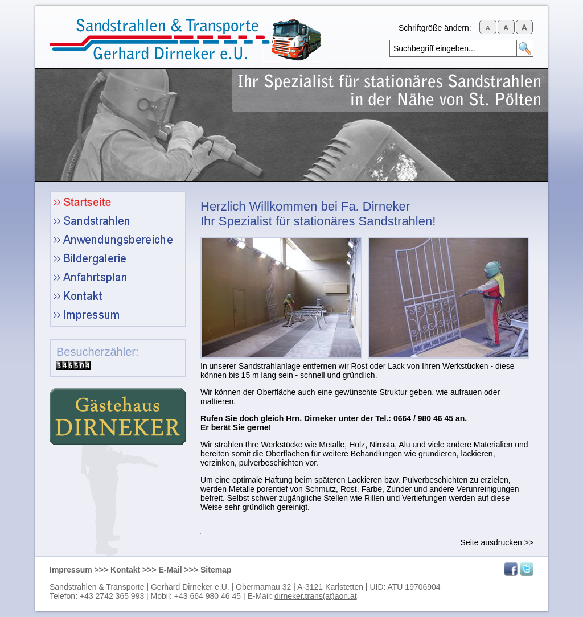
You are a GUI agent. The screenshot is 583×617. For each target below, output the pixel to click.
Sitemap (215, 569)
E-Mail (170, 569)
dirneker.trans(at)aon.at (315, 595)
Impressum (71, 569)
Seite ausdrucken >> (497, 542)
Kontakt (125, 569)
